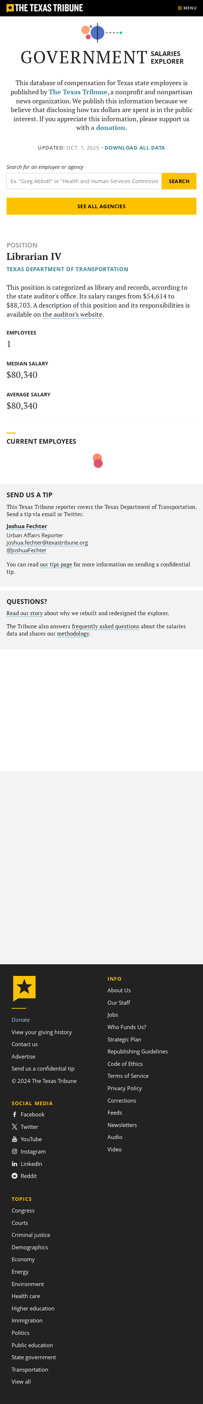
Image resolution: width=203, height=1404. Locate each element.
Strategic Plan (124, 1039)
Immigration (27, 1320)
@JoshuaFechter (26, 550)
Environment (28, 1284)
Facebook (28, 1114)
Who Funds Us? (126, 1027)
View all (21, 1381)
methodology (73, 633)
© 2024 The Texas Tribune (44, 1080)
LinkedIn (27, 1163)
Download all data (135, 147)
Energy (20, 1271)
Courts (20, 1222)
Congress (23, 1210)
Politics (20, 1332)
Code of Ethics (125, 1063)
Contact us (25, 1044)
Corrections (121, 1100)
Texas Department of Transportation (68, 269)
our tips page (56, 564)
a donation (108, 127)
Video (114, 1149)
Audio (114, 1136)
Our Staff (118, 1002)
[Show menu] (187, 8)
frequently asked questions (105, 626)
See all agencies (101, 206)
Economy (23, 1259)
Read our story (25, 613)
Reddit (24, 1175)
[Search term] (84, 181)
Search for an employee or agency (45, 167)
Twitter (25, 1126)
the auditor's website (72, 314)
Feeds (114, 1112)
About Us (119, 990)
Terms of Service (128, 1075)
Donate (21, 1019)
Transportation (30, 1369)
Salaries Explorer (167, 57)
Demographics (30, 1247)
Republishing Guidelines (137, 1051)
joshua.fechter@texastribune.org (47, 542)
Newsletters (122, 1124)
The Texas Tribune (78, 92)
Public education (32, 1345)
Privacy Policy (124, 1088)
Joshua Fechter (27, 526)
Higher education (33, 1308)
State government (34, 1357)
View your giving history (42, 1032)
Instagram (29, 1151)
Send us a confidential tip (43, 1068)
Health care (26, 1296)
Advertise (23, 1056)
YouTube (27, 1139)
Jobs (112, 1014)
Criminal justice (31, 1234)
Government (84, 57)
